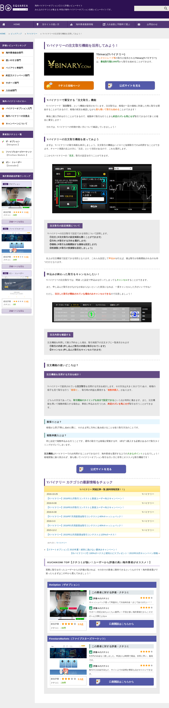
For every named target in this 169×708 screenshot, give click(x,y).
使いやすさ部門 (13, 60)
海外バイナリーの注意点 (17, 116)
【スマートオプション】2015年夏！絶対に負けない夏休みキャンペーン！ (81, 549)
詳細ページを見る (16, 222)
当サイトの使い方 (50, 24)
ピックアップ (16, 34)
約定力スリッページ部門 (17, 75)
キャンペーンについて (16, 123)
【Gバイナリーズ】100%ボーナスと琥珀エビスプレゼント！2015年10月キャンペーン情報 (114, 553)
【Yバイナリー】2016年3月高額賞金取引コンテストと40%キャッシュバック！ (85, 525)
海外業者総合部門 (14, 52)
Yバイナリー (32, 34)
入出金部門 (11, 90)
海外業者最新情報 (84, 24)
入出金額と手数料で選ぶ (118, 24)
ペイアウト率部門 (14, 68)
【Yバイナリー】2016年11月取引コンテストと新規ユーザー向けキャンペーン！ (85, 498)
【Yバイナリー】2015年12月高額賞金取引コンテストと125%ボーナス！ (82, 534)
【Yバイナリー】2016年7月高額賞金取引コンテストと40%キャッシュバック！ (85, 516)
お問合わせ (152, 24)
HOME (17, 24)
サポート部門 (12, 83)
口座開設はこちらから (121, 623)
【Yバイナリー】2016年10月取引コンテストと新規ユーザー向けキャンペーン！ (85, 507)
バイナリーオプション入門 (19, 108)
